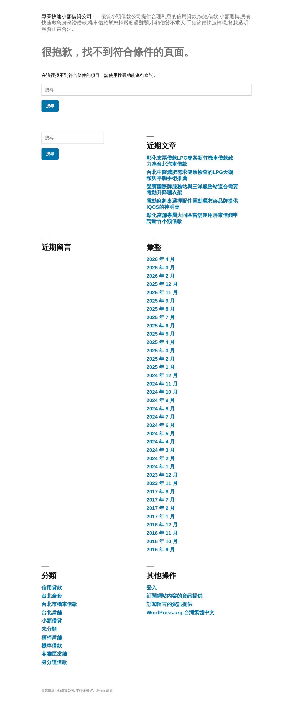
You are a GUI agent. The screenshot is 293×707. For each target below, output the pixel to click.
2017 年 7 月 (160, 500)
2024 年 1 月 (160, 466)
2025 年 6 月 (160, 325)
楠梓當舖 (52, 637)
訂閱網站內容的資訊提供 (174, 596)
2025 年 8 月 (160, 309)
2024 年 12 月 (162, 375)
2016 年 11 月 (162, 533)
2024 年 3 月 (160, 450)
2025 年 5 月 (160, 334)
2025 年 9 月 (160, 301)
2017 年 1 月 (160, 516)
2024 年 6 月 (160, 425)
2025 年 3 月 (160, 350)
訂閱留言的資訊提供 (169, 604)
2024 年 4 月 (160, 441)
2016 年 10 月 (162, 541)
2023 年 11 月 (162, 483)
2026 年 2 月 (160, 276)
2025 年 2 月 (160, 359)
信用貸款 (52, 587)
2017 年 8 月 (160, 491)
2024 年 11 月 (162, 384)
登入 (151, 587)
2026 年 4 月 (160, 259)
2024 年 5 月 (160, 433)
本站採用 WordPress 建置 (94, 690)
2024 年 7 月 (160, 417)
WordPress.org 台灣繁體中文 (180, 612)
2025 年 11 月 (162, 292)
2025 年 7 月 (160, 317)
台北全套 (52, 596)
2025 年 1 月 (160, 367)
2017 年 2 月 (160, 508)
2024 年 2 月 (160, 458)
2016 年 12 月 (162, 524)
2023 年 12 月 (162, 475)
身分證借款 (54, 662)
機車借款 (52, 645)
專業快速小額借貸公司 (66, 16)
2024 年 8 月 (160, 408)
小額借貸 (52, 620)
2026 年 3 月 (160, 267)
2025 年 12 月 (162, 284)
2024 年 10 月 (162, 392)
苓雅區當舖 (54, 654)
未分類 (49, 629)
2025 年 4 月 (160, 342)
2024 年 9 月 (160, 400)
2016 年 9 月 (160, 549)
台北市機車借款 (59, 604)
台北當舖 (52, 612)
